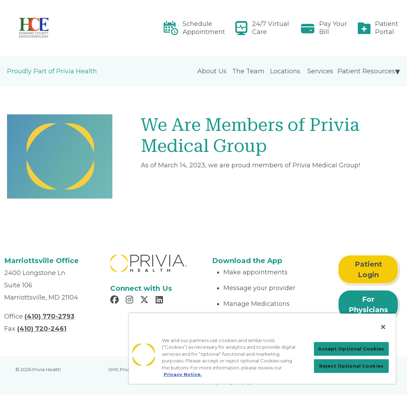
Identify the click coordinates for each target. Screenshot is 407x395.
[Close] (383, 327)
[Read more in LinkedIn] (160, 300)
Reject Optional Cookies (351, 366)
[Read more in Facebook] (115, 300)
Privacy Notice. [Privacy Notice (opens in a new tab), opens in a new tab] (183, 374)
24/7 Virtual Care (270, 28)
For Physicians (368, 304)
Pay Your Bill (333, 28)
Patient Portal (386, 28)
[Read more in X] (145, 300)
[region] (262, 348)
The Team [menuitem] (248, 71)
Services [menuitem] (320, 71)
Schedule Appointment (204, 28)
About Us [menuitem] (212, 71)
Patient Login (368, 269)
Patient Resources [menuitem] (366, 71)
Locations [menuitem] (285, 71)
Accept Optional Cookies (351, 349)
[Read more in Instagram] (130, 300)
